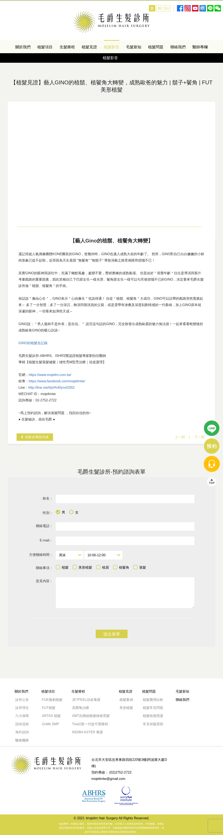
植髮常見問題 (153, 708)
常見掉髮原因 (153, 724)
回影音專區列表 (37, 437)
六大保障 (22, 716)
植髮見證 (89, 47)
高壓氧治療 (80, 708)
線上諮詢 (212, 340)
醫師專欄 (200, 47)
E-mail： (45, 540)
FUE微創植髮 (52, 699)
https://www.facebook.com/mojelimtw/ (57, 381)
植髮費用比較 (153, 699)
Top (212, 376)
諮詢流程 (22, 724)
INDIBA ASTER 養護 (87, 732)
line (212, 322)
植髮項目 (45, 47)
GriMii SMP (50, 724)
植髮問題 (155, 47)
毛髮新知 (133, 47)
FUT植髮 (48, 708)
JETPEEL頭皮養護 (86, 699)
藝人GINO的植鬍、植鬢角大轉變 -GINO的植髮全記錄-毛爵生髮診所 (111, 22)
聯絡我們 (178, 47)
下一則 (199, 437)
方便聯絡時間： (41, 555)
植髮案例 (126, 699)
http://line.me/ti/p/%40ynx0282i (51, 387)
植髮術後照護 (153, 716)
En (167, 8)
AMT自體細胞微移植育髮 (91, 716)
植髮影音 (111, 47)
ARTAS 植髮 (51, 716)
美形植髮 (126, 708)
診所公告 (22, 699)
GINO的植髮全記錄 (33, 343)
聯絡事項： (44, 568)
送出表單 (111, 634)
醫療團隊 (22, 740)
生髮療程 (67, 47)
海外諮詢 (23, 732)
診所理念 (22, 708)
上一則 (180, 437)
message (212, 358)
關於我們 (23, 47)
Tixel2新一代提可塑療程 (90, 724)
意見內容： (44, 581)
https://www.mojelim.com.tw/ (50, 375)
